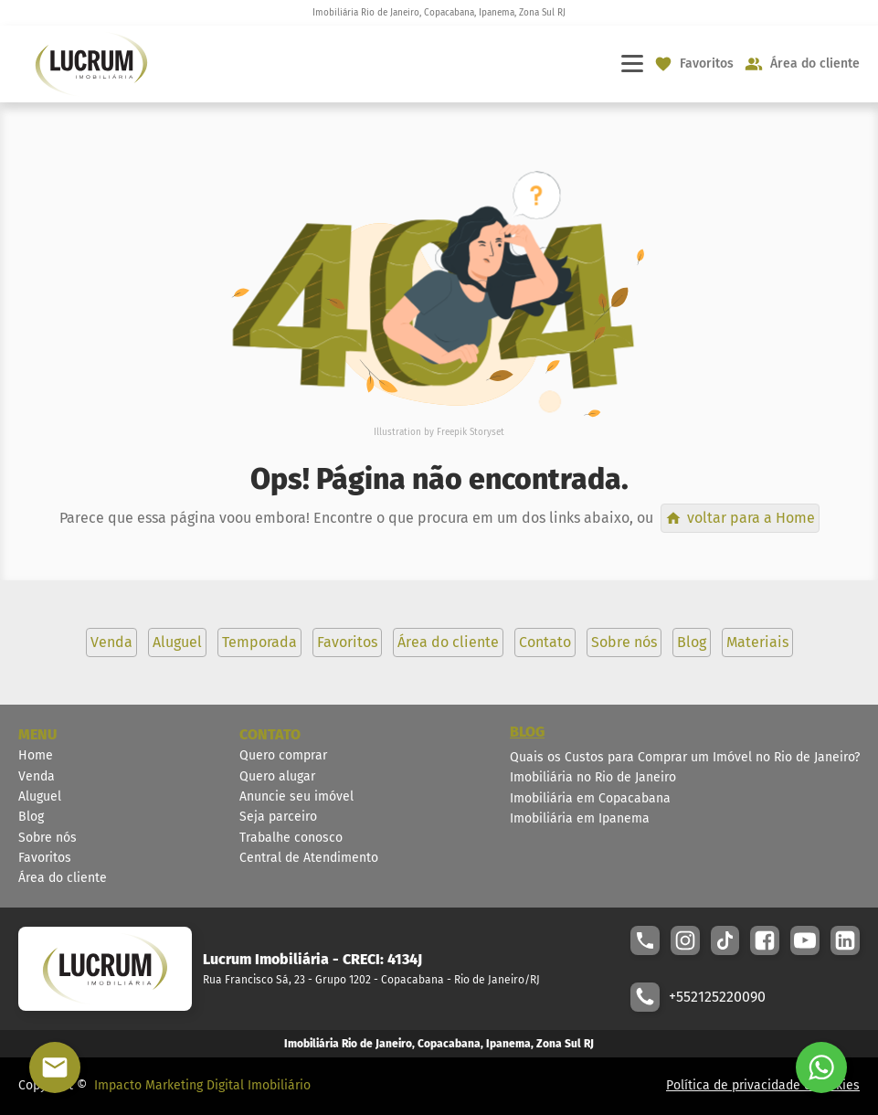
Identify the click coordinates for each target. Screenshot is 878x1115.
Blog (31, 816)
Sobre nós (47, 837)
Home (35, 755)
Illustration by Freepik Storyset (439, 432)
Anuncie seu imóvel (296, 796)
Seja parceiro (278, 816)
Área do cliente (62, 878)
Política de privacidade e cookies (763, 1085)
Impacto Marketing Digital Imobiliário (202, 1085)
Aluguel (39, 796)
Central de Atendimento (308, 857)
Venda (36, 776)
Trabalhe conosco (291, 837)
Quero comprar (283, 755)
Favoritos (44, 857)
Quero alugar (277, 776)
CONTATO (270, 734)
